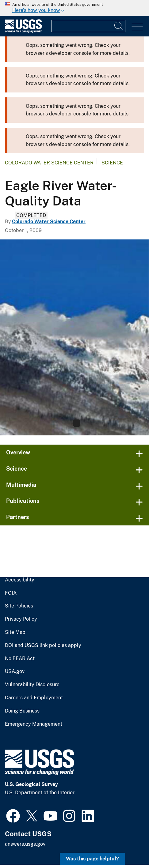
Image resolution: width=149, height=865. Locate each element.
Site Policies (19, 606)
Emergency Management (33, 724)
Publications (23, 501)
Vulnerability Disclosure (32, 684)
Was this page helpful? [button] (92, 859)
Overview (18, 452)
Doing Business (22, 711)
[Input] (88, 26)
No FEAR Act (20, 658)
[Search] (119, 26)
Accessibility (19, 580)
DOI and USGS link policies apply (43, 645)
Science (112, 163)
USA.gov (15, 671)
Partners (17, 517)
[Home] (23, 31)
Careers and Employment (34, 698)
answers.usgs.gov (25, 844)
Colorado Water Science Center (49, 163)
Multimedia (21, 485)
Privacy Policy (21, 619)
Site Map (15, 632)
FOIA (11, 593)
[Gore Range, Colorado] (74, 337)
